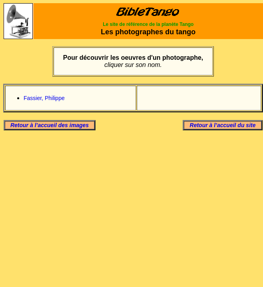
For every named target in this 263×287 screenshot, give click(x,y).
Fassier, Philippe (44, 98)
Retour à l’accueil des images (49, 125)
